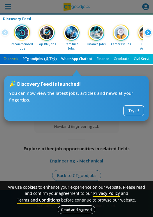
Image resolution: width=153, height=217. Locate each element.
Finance (103, 58)
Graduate (121, 58)
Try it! (133, 110)
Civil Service (143, 58)
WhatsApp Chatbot (76, 58)
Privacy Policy (106, 193)
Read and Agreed (76, 209)
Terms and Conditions (38, 200)
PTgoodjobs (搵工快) (40, 58)
